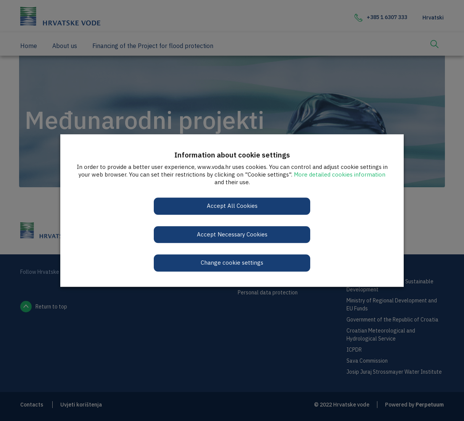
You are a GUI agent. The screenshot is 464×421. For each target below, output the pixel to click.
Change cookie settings (232, 262)
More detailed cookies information (339, 174)
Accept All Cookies (232, 205)
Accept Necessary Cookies (232, 234)
